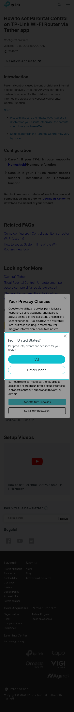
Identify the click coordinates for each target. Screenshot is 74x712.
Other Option (36, 370)
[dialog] (37, 356)
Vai (37, 359)
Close (65, 336)
